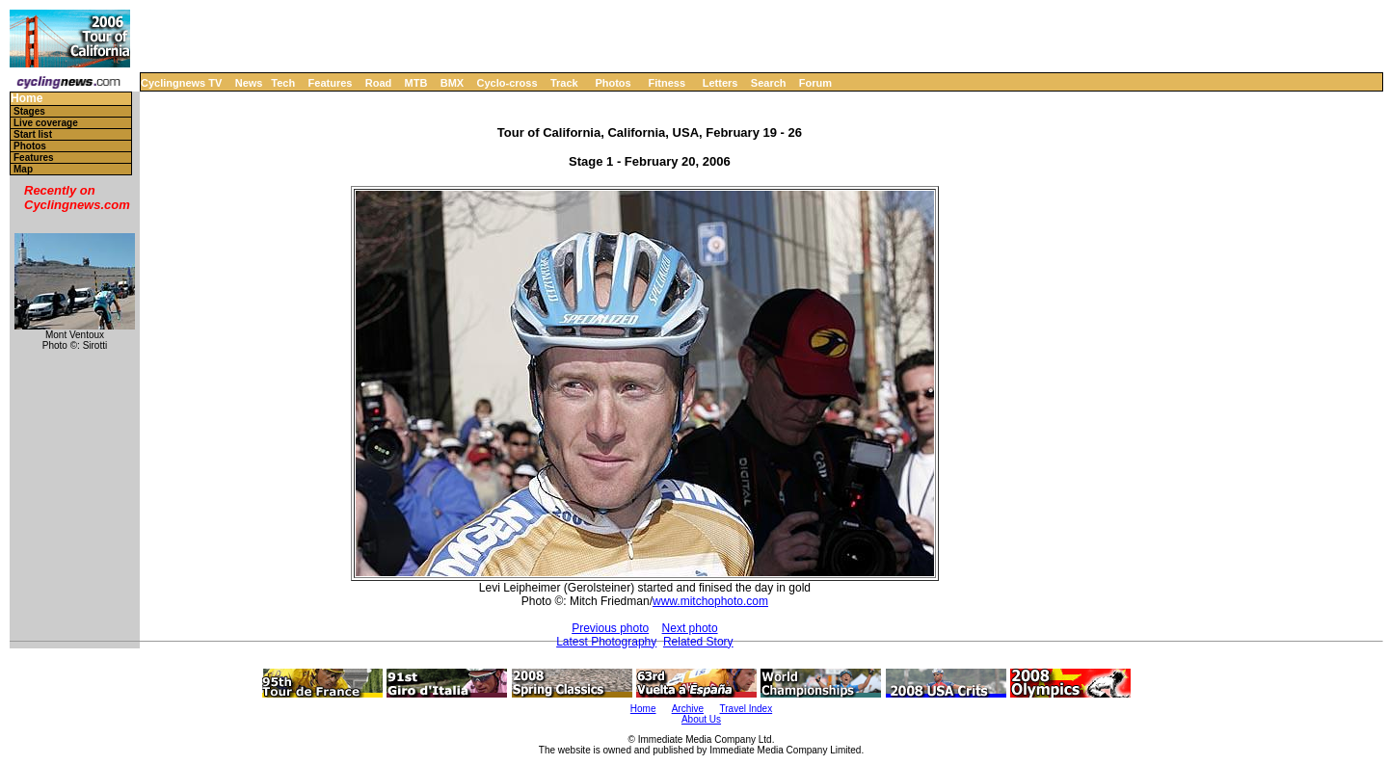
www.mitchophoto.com (710, 601)
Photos (612, 83)
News (249, 83)
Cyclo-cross (507, 83)
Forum (815, 83)
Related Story (698, 641)
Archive (688, 708)
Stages (29, 111)
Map (23, 169)
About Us (701, 719)
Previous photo (610, 628)
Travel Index (746, 708)
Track (564, 83)
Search (769, 83)
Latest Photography (606, 641)
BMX (452, 83)
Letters (720, 83)
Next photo (690, 628)
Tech (283, 83)
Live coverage (45, 123)
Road (378, 83)
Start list (32, 134)
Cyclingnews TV (181, 83)
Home (26, 98)
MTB (416, 83)
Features (330, 83)
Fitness (666, 83)
